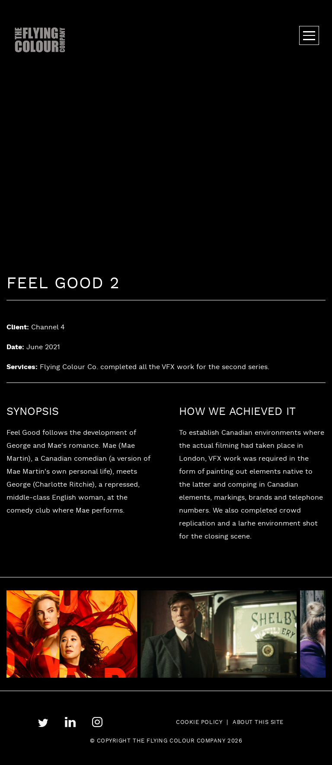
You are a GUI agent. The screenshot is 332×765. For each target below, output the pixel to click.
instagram (97, 722)
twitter (43, 723)
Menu (309, 35)
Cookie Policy (199, 723)
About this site (258, 723)
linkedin (70, 722)
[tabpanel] (229, 634)
